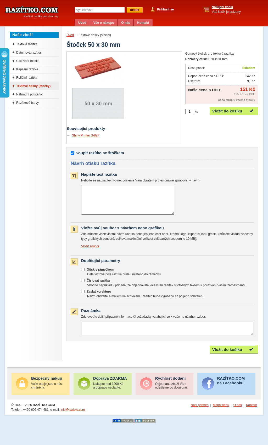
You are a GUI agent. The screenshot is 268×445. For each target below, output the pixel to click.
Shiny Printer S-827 (85, 135)
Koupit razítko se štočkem (99, 153)
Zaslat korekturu (99, 297)
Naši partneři (200, 413)
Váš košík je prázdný (226, 9)
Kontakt (143, 23)
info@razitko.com (72, 417)
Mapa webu (221, 413)
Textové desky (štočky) (33, 86)
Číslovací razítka (28, 61)
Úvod (82, 23)
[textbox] (100, 10)
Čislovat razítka (98, 286)
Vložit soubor (90, 252)
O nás (125, 23)
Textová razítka (26, 44)
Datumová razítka (28, 52)
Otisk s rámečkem (100, 275)
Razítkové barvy (27, 103)
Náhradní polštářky (29, 94)
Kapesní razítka (27, 69)
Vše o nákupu (103, 23)
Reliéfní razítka (26, 77)
